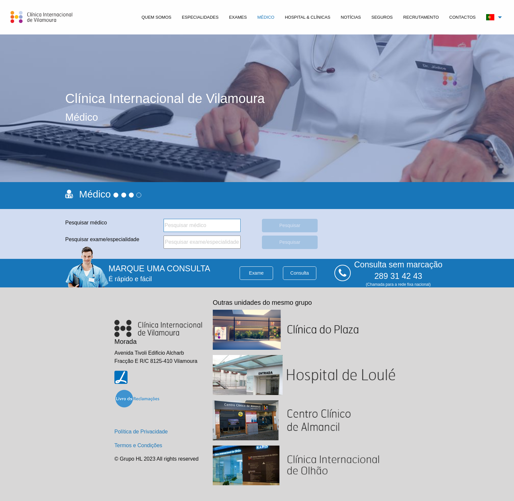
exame (256, 273)
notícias (351, 17)
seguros (382, 17)
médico (265, 17)
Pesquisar (289, 225)
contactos (462, 17)
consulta (299, 273)
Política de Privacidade (141, 431)
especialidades (200, 17)
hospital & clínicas (307, 17)
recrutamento (421, 17)
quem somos (156, 17)
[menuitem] (156, 17)
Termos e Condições (138, 445)
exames (238, 17)
